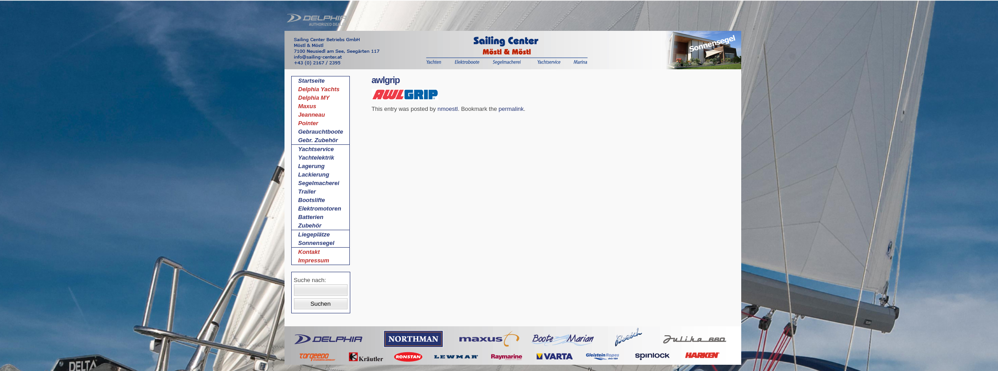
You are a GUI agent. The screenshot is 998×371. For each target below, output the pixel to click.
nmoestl (447, 108)
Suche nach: (310, 280)
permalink (510, 108)
